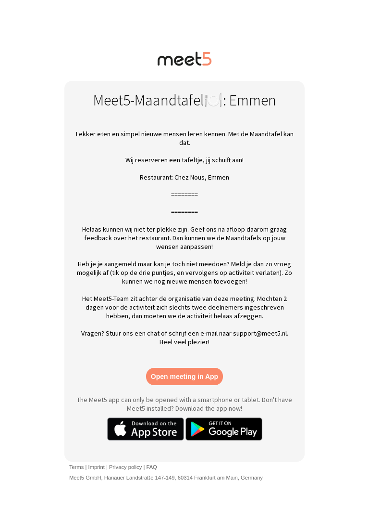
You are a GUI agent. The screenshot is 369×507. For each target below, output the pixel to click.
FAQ (151, 467)
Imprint (96, 467)
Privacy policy (125, 467)
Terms (76, 467)
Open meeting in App (184, 376)
